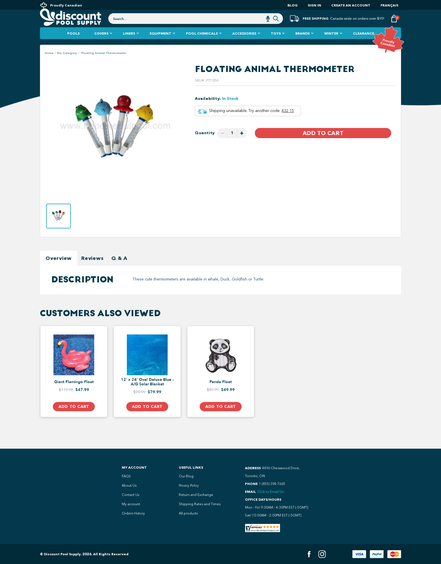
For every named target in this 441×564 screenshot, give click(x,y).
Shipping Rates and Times (199, 504)
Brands (302, 45)
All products (188, 513)
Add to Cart (323, 144)
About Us (129, 485)
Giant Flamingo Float (74, 393)
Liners (129, 45)
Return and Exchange (196, 495)
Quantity (205, 144)
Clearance (363, 45)
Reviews (92, 270)
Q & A (119, 270)
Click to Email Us (270, 492)
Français (389, 5)
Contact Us (130, 495)
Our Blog (186, 476)
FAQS (126, 476)
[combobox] (195, 26)
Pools (73, 45)
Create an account (350, 5)
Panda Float (221, 393)
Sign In (314, 5)
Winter (331, 45)
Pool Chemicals (202, 45)
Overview (59, 270)
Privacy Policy (189, 485)
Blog (292, 5)
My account (131, 504)
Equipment (160, 45)
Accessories (244, 45)
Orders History (133, 513)
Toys (276, 45)
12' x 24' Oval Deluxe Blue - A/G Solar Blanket (147, 393)
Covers (101, 45)
